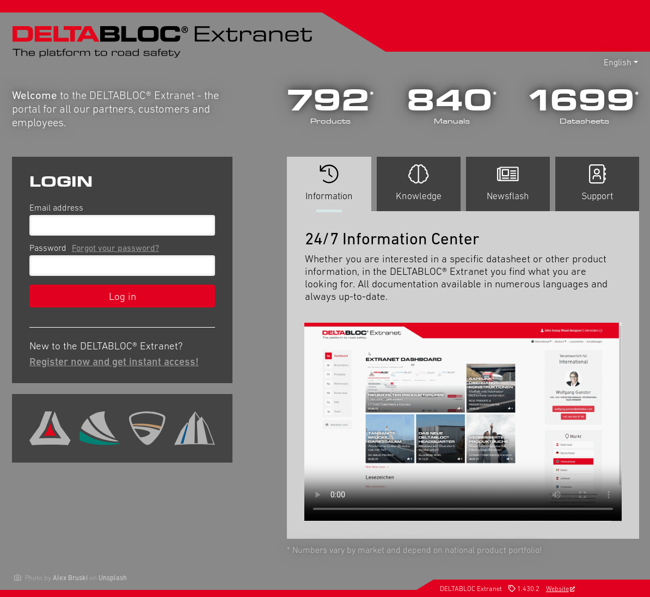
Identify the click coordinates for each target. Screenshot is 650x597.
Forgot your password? (115, 248)
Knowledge (418, 183)
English (617, 62)
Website (560, 588)
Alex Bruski (70, 578)
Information (329, 187)
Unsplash (113, 578)
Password (96, 248)
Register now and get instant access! (114, 361)
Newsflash (508, 183)
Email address (56, 207)
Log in (122, 296)
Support (597, 183)
